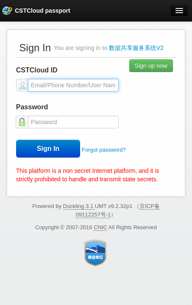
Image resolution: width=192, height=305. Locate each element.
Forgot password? (104, 150)
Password (32, 107)
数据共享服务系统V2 (136, 47)
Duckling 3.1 (79, 206)
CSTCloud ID (37, 70)
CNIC (100, 227)
